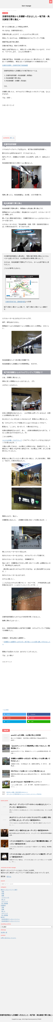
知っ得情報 (6, 709)
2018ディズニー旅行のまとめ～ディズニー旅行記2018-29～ (29, 830)
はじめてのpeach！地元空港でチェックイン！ (26, 782)
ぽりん (9, 876)
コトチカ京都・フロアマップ (12, 440)
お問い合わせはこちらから (8, 938)
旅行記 (3, 917)
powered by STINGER (36, 948)
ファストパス (5, 897)
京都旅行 (3, 905)
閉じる (12, 138)
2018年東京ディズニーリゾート (11, 919)
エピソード (5, 901)
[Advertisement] (26, 121)
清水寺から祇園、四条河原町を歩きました (17, 792)
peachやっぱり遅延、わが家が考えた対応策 (26, 735)
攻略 (3, 895)
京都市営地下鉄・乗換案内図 (15, 301)
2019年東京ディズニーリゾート (11, 921)
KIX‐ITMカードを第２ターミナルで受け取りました (28, 771)
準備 (3, 893)
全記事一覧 (4, 932)
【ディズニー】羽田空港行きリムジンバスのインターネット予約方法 (23, 794)
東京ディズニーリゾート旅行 (9, 889)
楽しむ (3, 899)
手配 (3, 891)
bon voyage (26, 6)
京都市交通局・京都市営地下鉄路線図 (15, 65)
